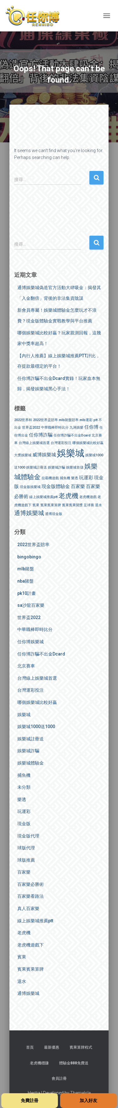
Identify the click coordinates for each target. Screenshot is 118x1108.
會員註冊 (59, 1078)
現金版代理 (28, 835)
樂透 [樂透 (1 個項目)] (74, 478)
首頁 (30, 1047)
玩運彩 (24, 811)
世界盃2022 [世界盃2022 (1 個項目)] (31, 427)
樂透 (21, 799)
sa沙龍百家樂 (30, 605)
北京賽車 (26, 665)
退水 (21, 981)
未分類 (24, 787)
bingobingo (29, 556)
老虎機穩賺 (39, 1063)
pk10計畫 (26, 593)
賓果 (21, 956)
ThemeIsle (80, 1092)
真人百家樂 (28, 908)
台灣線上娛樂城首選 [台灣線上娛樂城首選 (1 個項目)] (34, 443)
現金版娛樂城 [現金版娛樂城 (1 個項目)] (30, 487)
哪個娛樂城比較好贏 (37, 702)
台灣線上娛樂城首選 (37, 678)
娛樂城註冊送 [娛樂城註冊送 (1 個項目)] (36, 467)
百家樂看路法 (30, 896)
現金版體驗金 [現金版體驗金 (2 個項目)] (56, 486)
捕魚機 (24, 775)
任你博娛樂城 (30, 641)
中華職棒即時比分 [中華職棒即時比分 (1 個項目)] (55, 427)
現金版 (24, 823)
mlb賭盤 (25, 568)
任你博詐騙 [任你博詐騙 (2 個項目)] (41, 435)
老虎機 (24, 932)
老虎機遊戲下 (30, 944)
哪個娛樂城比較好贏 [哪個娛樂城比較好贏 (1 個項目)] (88, 443)
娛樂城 (24, 714)
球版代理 (26, 847)
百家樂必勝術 (30, 884)
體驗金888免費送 (73, 1063)
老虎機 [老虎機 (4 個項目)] (68, 496)
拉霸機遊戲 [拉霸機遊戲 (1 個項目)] (50, 478)
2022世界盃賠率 (33, 544)
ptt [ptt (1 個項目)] (95, 420)
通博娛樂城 (28, 993)
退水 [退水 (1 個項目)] (98, 505)
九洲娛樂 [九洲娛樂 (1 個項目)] (76, 427)
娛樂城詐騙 (28, 750)
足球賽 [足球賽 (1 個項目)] (89, 505)
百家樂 (24, 872)
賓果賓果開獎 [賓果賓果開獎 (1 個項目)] (72, 505)
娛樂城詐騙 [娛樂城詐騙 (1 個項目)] (56, 467)
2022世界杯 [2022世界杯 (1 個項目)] (23, 420)
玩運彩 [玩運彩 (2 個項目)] (86, 477)
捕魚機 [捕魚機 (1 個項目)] (65, 478)
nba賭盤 (25, 581)
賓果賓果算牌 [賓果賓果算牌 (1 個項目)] (50, 505)
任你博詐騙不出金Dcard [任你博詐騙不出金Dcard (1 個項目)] (72, 435)
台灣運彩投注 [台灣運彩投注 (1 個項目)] (61, 443)
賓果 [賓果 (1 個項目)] (35, 505)
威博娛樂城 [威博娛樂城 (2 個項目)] (44, 455)
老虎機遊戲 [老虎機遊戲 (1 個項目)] (88, 497)
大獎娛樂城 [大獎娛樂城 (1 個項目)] (22, 455)
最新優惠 (51, 1047)
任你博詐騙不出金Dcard (41, 653)
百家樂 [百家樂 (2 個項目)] (78, 486)
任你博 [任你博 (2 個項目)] (91, 427)
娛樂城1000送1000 (36, 726)
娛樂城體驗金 (30, 762)
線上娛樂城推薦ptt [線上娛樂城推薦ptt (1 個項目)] (43, 497)
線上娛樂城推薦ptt (35, 920)
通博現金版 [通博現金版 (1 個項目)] (53, 514)
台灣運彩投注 (30, 690)
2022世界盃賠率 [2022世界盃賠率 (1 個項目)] (45, 420)
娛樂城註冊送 (30, 738)
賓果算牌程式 (81, 1047)
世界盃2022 (29, 617)
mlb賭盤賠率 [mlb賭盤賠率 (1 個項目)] (69, 420)
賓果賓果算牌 (30, 969)
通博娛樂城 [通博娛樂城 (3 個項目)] (29, 513)
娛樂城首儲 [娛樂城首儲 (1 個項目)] (74, 467)
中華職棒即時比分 (35, 629)
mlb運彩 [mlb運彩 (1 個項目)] (86, 420)
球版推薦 (26, 860)
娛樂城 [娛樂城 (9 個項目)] (70, 453)
